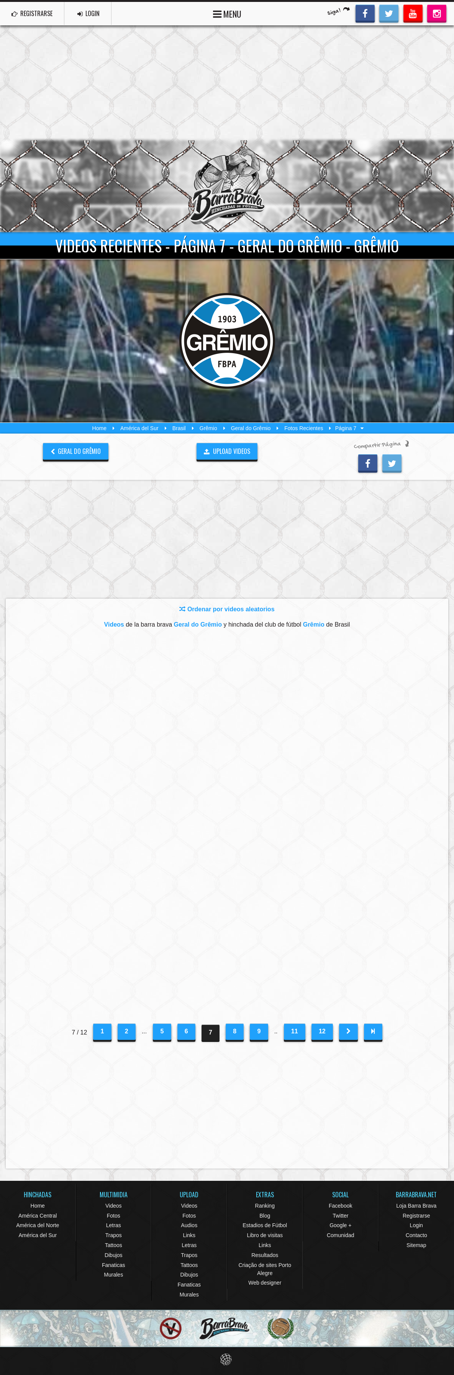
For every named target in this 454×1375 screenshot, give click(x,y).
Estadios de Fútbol (265, 1225)
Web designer (264, 1283)
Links (189, 1235)
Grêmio (208, 428)
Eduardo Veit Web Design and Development (227, 1359)
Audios (189, 1225)
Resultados (264, 1255)
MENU (227, 13)
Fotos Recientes (303, 428)
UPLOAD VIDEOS (227, 451)
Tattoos (113, 1245)
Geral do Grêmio (250, 428)
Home (99, 428)
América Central (37, 1216)
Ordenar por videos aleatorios (226, 609)
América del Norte (37, 1225)
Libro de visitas (265, 1235)
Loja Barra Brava (416, 1206)
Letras (113, 1225)
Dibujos (114, 1255)
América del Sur (139, 428)
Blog (264, 1216)
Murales (113, 1275)
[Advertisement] (227, 82)
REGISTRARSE (31, 13)
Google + (340, 1225)
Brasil (179, 428)
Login (416, 1225)
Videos (113, 1206)
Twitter (340, 1216)
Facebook (340, 1206)
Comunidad (340, 1235)
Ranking (265, 1206)
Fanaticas (113, 1265)
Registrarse (416, 1216)
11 (294, 1031)
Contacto (416, 1235)
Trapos (113, 1235)
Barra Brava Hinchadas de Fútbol (227, 186)
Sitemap (416, 1245)
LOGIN (88, 13)
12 (322, 1031)
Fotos (113, 1216)
